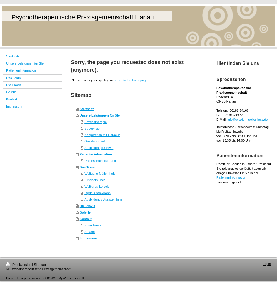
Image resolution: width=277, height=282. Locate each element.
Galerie (85, 212)
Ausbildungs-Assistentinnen (104, 199)
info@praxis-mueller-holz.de (247, 119)
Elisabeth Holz (94, 180)
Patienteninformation (96, 154)
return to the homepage (130, 80)
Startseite (87, 109)
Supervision (92, 128)
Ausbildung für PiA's (98, 148)
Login (267, 264)
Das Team (87, 167)
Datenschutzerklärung (100, 160)
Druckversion (19, 264)
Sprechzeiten (93, 225)
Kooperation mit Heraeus (102, 135)
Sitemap (40, 264)
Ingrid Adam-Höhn (97, 193)
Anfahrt (89, 232)
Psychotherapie (95, 122)
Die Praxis (87, 206)
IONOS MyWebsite (60, 278)
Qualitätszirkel (94, 141)
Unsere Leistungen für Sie (100, 115)
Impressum (88, 238)
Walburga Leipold (96, 186)
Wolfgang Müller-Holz (99, 173)
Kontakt (86, 219)
